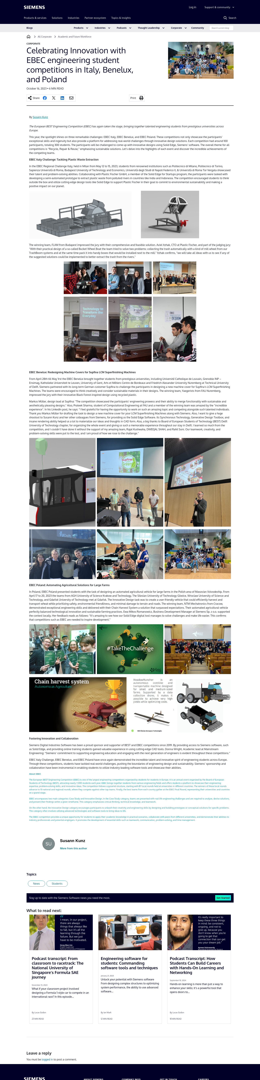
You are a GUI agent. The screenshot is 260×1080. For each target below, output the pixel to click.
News (36, 883)
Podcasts (122, 27)
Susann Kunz (40, 117)
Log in (192, 7)
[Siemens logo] (34, 7)
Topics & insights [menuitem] (121, 17)
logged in (47, 1059)
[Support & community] (219, 7)
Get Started (223, 897)
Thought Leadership (149, 27)
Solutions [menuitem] (57, 17)
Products (78, 27)
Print (133, 98)
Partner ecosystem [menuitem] (95, 17)
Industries (100, 27)
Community (197, 27)
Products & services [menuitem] (35, 17)
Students (57, 883)
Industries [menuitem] (73, 17)
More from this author (73, 848)
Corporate (176, 27)
